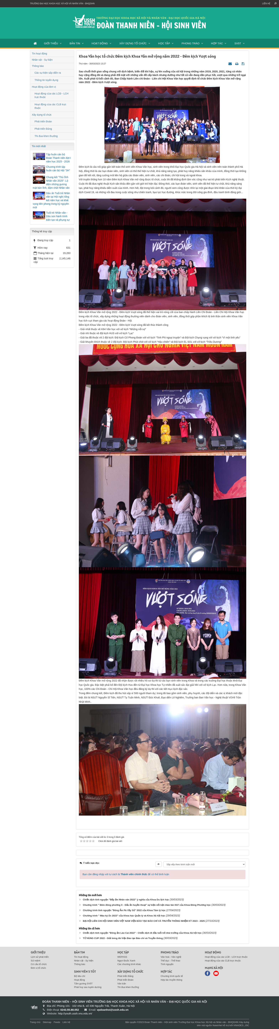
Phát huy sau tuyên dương (87, 987)
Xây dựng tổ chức (42, 114)
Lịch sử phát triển (40, 957)
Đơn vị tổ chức (38, 968)
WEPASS (122, 957)
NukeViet (217, 1025)
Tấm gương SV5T (83, 983)
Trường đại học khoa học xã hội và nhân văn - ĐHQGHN (62, 3)
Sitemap (47, 1022)
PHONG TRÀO (190, 43)
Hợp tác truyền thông (171, 979)
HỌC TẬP (164, 43)
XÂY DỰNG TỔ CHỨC (133, 43)
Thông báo (38, 66)
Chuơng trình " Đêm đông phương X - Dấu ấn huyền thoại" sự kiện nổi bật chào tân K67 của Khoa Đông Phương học (147, 905)
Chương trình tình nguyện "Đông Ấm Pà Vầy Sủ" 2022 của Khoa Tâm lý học (124, 910)
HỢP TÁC (217, 43)
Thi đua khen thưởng (46, 136)
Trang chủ (35, 1022)
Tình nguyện (167, 964)
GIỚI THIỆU (51, 43)
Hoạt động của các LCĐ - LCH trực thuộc (52, 95)
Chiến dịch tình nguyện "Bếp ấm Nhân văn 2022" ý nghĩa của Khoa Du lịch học (126, 899)
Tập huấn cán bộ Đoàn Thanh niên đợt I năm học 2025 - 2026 (58, 158)
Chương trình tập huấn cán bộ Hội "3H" (58, 168)
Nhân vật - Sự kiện (42, 59)
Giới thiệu (38, 952)
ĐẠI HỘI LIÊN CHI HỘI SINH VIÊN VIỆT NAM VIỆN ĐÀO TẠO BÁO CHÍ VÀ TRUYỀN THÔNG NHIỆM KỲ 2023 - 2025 (144, 921)
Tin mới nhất (39, 146)
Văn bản (121, 983)
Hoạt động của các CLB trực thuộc (50, 106)
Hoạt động (79, 979)
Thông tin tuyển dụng (46, 80)
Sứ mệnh (35, 960)
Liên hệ (266, 3)
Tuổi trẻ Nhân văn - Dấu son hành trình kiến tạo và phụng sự (58, 216)
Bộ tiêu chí (79, 976)
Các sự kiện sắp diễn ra (48, 72)
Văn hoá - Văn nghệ (171, 957)
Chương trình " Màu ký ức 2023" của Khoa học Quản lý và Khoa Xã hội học (124, 915)
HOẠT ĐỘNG (100, 43)
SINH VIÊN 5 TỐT (85, 971)
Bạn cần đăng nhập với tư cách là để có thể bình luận (126, 874)
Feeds (57, 1022)
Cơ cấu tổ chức (39, 964)
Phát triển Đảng (43, 128)
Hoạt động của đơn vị (44, 86)
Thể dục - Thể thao (170, 960)
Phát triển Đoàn (43, 121)
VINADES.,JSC (241, 1025)
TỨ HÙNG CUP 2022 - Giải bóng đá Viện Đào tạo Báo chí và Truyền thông (123, 938)
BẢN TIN (75, 43)
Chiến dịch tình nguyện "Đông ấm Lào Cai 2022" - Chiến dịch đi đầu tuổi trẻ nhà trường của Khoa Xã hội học (142, 933)
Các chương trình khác (129, 964)
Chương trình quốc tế (172, 976)
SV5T (237, 43)
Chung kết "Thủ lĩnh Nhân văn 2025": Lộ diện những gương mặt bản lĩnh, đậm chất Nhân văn (51, 182)
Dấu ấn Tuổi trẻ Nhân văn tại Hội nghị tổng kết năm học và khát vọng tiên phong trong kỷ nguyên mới (51, 200)
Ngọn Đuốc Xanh (126, 960)
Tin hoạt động (39, 53)
